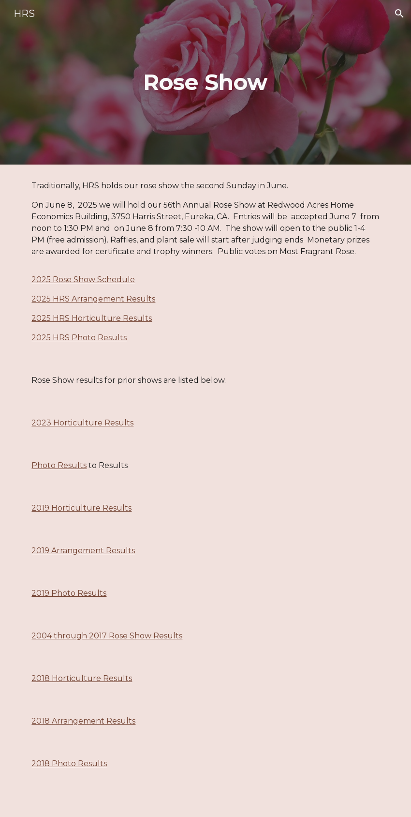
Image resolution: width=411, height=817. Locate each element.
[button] (399, 13)
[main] (205, 82)
